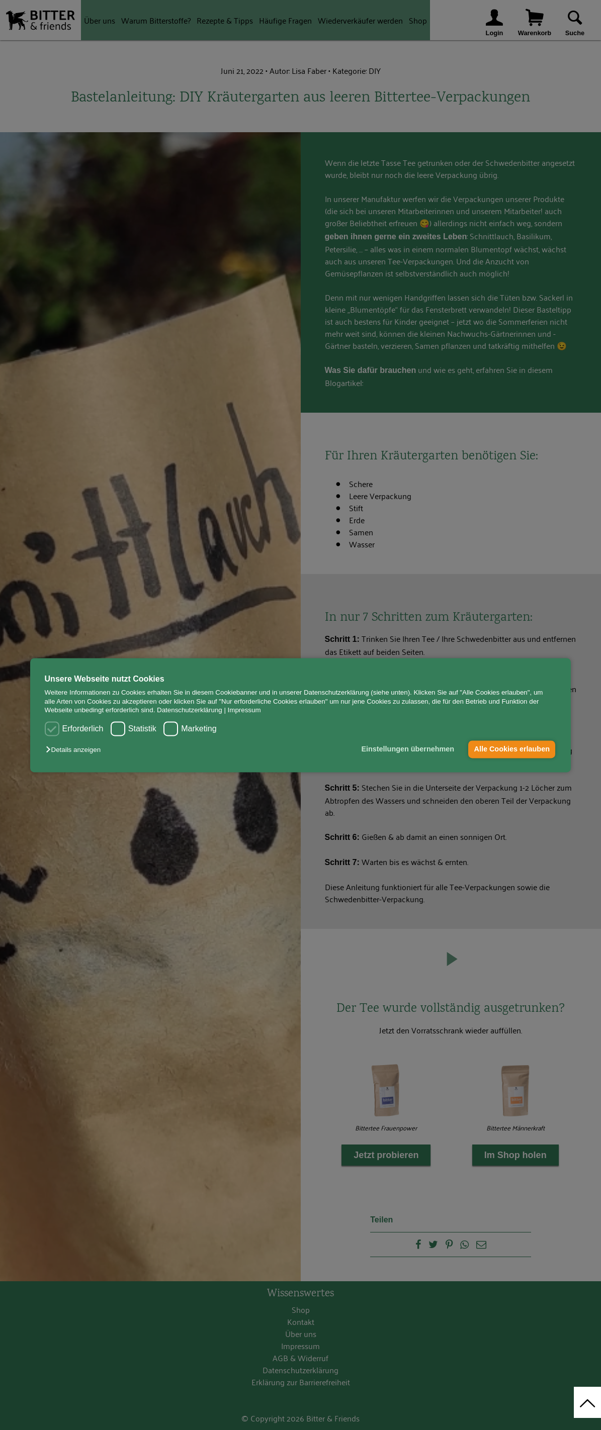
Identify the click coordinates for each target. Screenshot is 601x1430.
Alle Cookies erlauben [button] (512, 749)
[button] (76, 750)
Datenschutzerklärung (189, 710)
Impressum (244, 710)
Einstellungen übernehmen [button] (407, 749)
